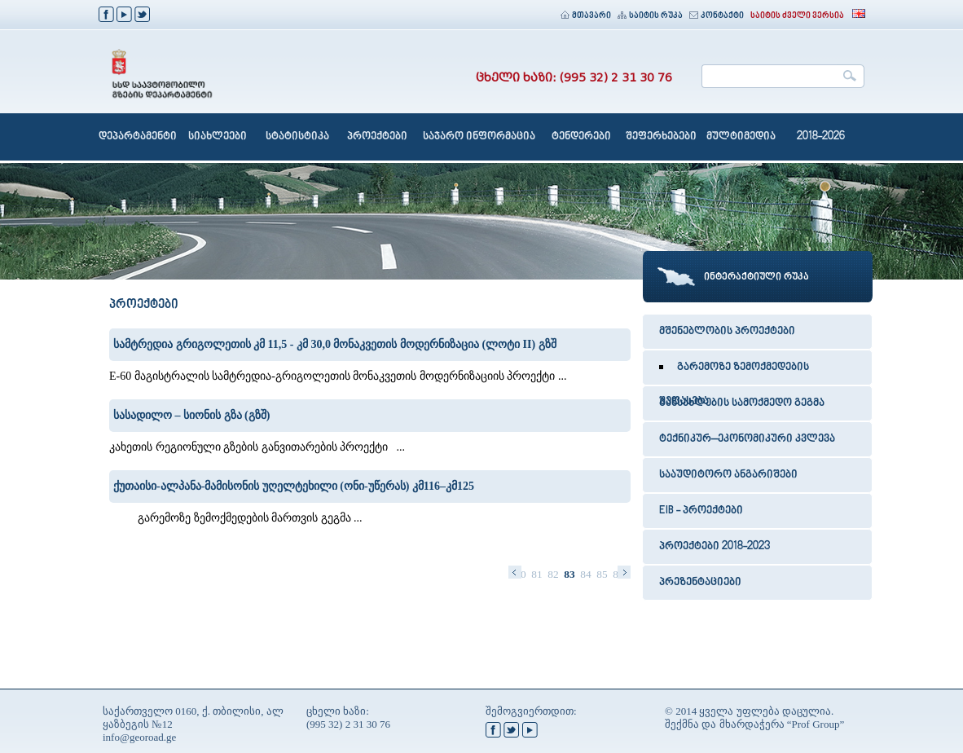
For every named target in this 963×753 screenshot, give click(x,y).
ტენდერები (581, 136)
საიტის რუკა (650, 16)
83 (569, 574)
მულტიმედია (741, 136)
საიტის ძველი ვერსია (797, 16)
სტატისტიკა (297, 136)
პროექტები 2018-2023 (714, 546)
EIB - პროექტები (701, 510)
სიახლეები (217, 136)
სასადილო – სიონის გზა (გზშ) (191, 415)
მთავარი (586, 16)
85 (601, 574)
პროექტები (377, 136)
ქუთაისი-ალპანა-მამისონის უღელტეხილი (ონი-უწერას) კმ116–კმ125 (293, 486)
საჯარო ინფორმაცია (479, 136)
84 (585, 574)
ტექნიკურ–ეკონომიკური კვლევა (747, 439)
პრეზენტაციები (700, 582)
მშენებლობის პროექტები (727, 331)
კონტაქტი (716, 16)
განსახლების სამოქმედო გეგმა (741, 403)
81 (536, 574)
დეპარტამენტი (138, 136)
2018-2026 (821, 136)
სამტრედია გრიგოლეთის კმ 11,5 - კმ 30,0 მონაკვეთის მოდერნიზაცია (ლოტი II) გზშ (334, 344)
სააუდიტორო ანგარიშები (728, 475)
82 (552, 574)
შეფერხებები (661, 136)
